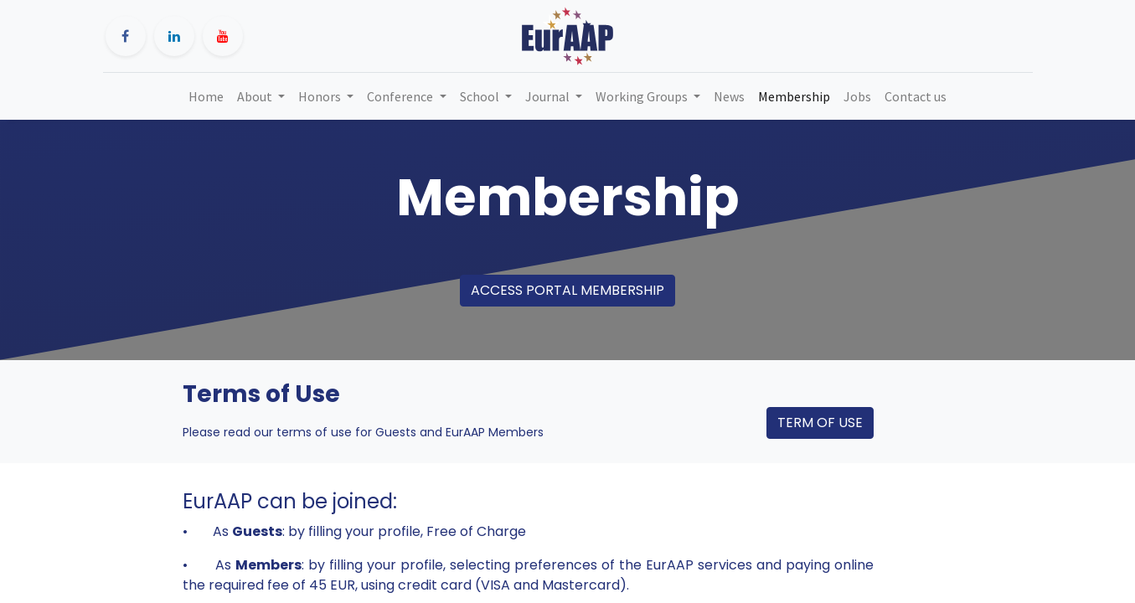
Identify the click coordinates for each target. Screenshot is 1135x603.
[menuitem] (206, 96)
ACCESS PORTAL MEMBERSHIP (567, 290)
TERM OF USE (820, 422)
